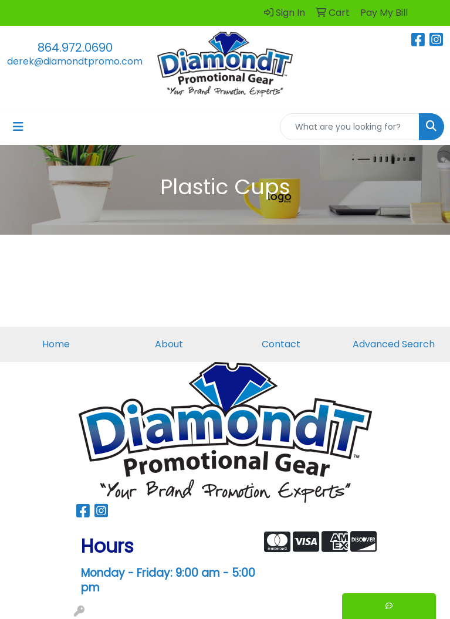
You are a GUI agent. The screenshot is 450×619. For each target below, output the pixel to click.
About (169, 344)
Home (56, 344)
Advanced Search (394, 344)
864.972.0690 (75, 47)
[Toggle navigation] (18, 127)
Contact (281, 344)
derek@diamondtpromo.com (75, 61)
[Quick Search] (349, 126)
